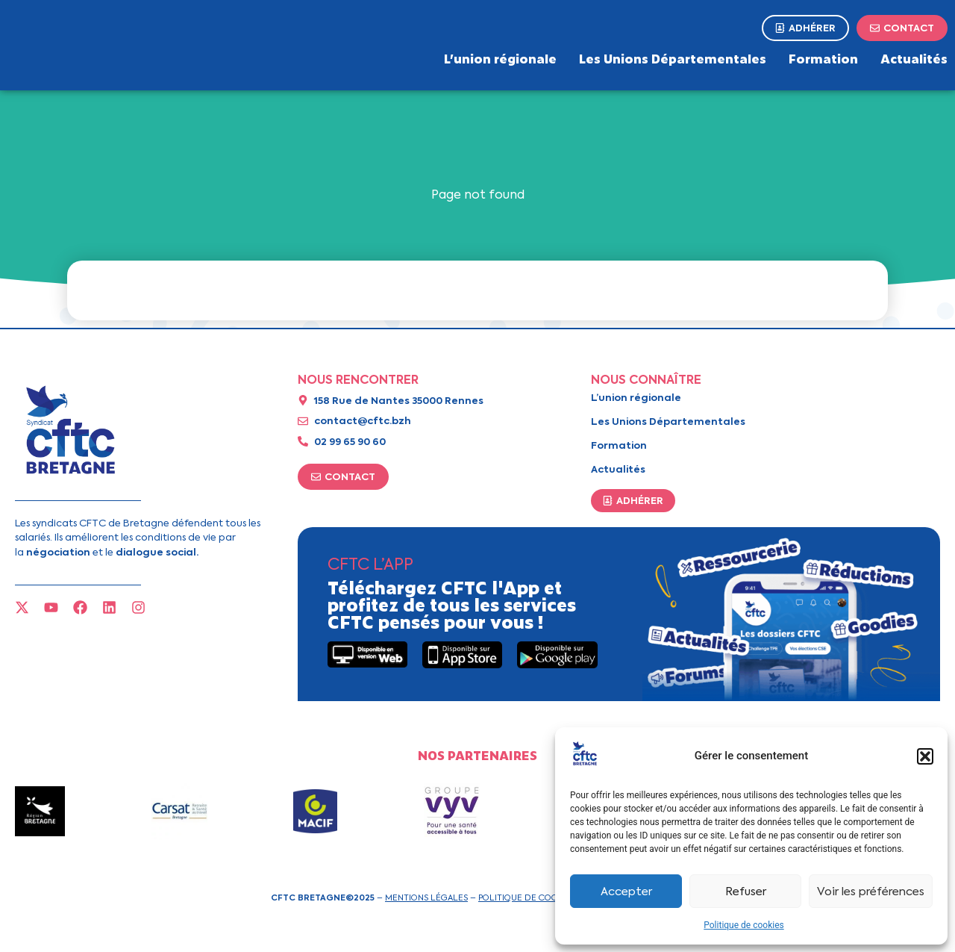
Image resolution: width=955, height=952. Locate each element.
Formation (823, 58)
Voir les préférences (870, 891)
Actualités (914, 58)
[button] (925, 756)
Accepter (626, 891)
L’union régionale (500, 58)
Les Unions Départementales (672, 58)
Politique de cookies (743, 925)
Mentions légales (426, 897)
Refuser (745, 891)
